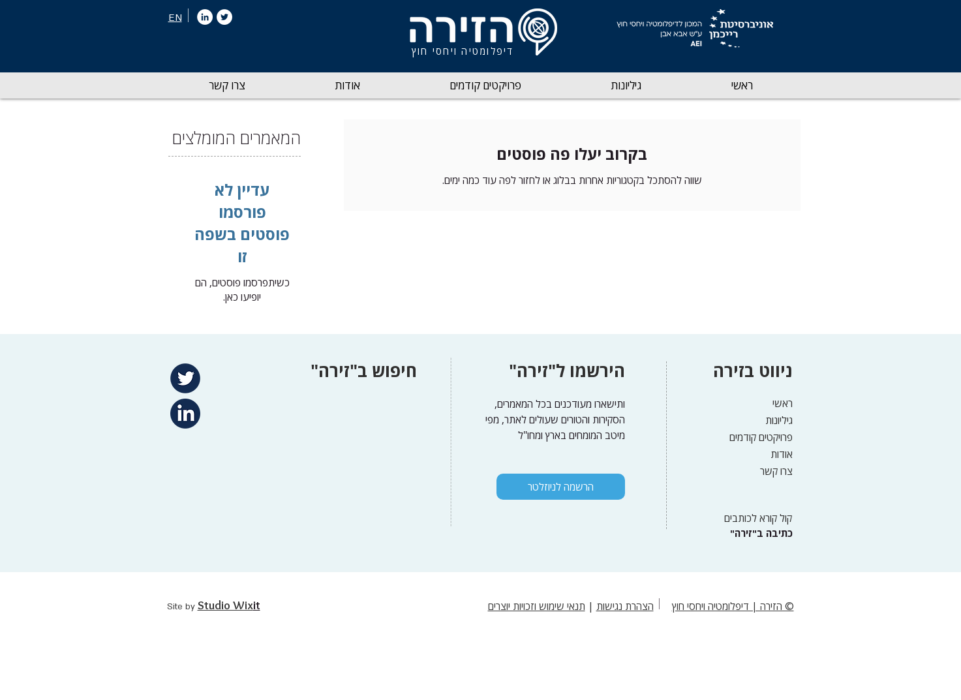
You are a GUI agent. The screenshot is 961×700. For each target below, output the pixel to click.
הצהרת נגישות (625, 606)
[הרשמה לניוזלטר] (560, 487)
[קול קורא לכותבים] (754, 517)
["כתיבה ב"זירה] (760, 533)
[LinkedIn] (205, 17)
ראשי (782, 403)
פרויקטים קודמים (761, 437)
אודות (781, 454)
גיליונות (779, 420)
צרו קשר (776, 471)
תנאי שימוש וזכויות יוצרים (536, 606)
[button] (626, 85)
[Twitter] (224, 17)
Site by (182, 607)
